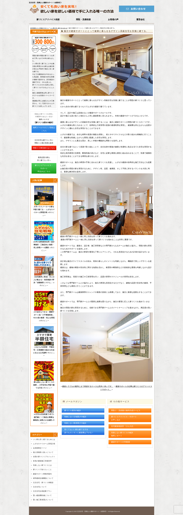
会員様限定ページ (40, 448)
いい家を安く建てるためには (58, 28)
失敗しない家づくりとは (42, 465)
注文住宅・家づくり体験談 (43, 482)
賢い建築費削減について (42, 495)
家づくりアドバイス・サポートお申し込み (124, 418)
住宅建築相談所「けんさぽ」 (123, 426)
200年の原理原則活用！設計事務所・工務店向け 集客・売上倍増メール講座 (44, 245)
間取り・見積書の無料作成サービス (125, 410)
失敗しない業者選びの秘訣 (75, 423)
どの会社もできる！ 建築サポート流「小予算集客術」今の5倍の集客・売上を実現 (44, 315)
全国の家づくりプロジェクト (44, 457)
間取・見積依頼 (83, 19)
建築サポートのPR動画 (120, 442)
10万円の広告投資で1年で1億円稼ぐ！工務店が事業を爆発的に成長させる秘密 (43, 417)
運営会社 (140, 19)
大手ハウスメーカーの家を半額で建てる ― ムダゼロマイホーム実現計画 (44, 209)
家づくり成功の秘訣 (72, 410)
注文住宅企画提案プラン (42, 491)
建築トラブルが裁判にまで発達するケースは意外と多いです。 (87, 386)
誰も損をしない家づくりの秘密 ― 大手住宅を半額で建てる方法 (44, 385)
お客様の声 (113, 19)
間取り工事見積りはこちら (44, 148)
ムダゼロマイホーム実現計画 (44, 444)
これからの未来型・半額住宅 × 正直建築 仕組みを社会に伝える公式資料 (43, 350)
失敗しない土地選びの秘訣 (75, 417)
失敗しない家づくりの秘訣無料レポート (122, 434)
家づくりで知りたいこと (42, 469)
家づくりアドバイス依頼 (48, 19)
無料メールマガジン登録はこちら (44, 129)
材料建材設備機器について (43, 478)
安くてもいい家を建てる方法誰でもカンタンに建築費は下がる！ (79, 431)
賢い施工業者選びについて (43, 500)
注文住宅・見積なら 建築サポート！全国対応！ (92, 511)
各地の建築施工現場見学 (42, 461)
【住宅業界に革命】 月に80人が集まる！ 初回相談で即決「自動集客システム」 (44, 280)
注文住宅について (40, 487)
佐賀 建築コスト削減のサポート (39, 28)
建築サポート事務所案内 (42, 474)
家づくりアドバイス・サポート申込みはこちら (44, 168)
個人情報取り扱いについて (43, 452)
